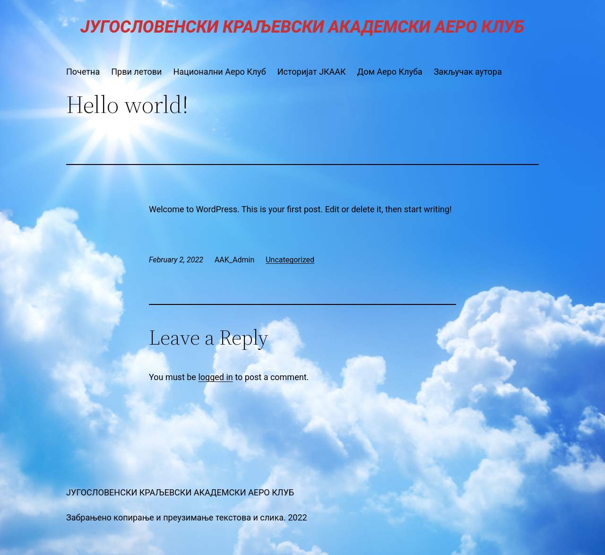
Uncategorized (290, 259)
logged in (215, 377)
